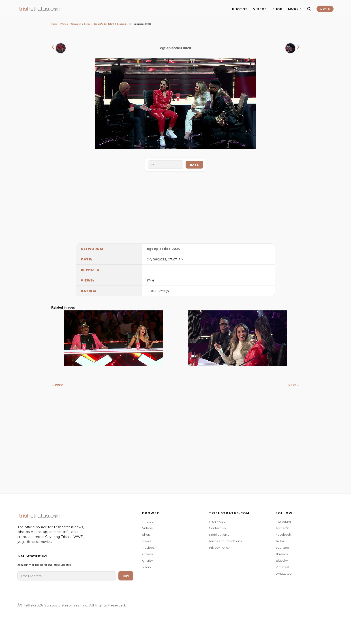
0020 (176, 249)
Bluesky (282, 560)
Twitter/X (282, 528)
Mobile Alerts (219, 534)
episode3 (162, 249)
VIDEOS (260, 9)
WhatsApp (284, 573)
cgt (150, 249)
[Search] (309, 9)
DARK (325, 8)
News (146, 541)
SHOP (277, 9)
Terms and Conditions (225, 541)
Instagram (283, 521)
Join (126, 576)
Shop (146, 534)
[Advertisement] (175, 206)
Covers (147, 554)
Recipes (148, 547)
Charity (147, 560)
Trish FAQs (217, 521)
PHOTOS (240, 9)
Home (54, 24)
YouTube (282, 547)
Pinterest (282, 567)
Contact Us (217, 528)
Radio (146, 567)
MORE (294, 9)
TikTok (280, 541)
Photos (64, 24)
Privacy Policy (219, 547)
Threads (282, 554)
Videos (147, 528)
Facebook (283, 534)
